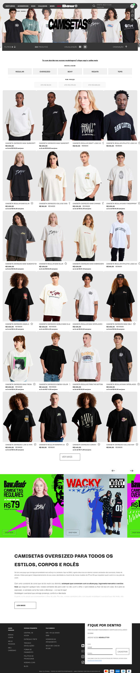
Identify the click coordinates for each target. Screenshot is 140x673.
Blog (26, 666)
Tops (120, 71)
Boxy (70, 71)
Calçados (42, 6)
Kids (33, 6)
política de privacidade (95, 660)
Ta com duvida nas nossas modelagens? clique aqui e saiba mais (70, 60)
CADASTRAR (123, 651)
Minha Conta (10, 636)
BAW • (18, 11)
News (52, 6)
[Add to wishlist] (32, 203)
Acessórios (23, 6)
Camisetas (30, 11)
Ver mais (67, 456)
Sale (59, 6)
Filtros (8, 46)
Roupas (23, 11)
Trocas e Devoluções (29, 644)
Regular (20, 71)
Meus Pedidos (11, 642)
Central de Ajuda (28, 634)
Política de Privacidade (29, 657)
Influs (67, 6)
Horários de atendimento (51, 640)
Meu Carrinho (12, 649)
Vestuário (10, 6)
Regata (95, 71)
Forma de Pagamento (28, 650)
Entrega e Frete (30, 639)
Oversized (45, 71)
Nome (89, 644)
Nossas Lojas (29, 662)
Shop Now (9, 532)
